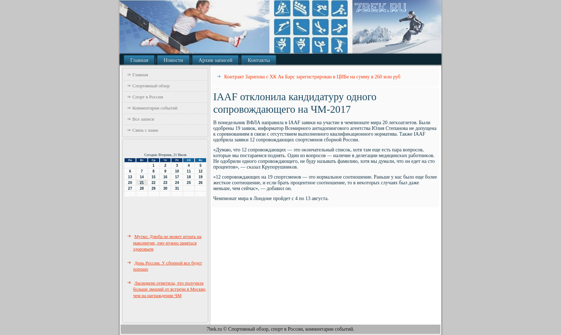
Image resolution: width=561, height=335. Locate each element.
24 (177, 183)
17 (177, 177)
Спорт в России (147, 96)
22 (154, 183)
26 (201, 183)
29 (154, 188)
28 (142, 188)
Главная (139, 60)
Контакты (259, 60)
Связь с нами (145, 130)
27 (130, 188)
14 (142, 177)
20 (130, 183)
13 (130, 177)
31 (177, 188)
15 (154, 177)
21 (142, 183)
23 (165, 183)
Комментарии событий (154, 108)
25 (189, 183)
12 (201, 171)
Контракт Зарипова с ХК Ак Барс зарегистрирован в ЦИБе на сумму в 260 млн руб (312, 76)
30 (165, 188)
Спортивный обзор (151, 85)
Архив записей (216, 60)
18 (189, 177)
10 (177, 171)
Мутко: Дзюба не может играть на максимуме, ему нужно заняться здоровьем (167, 243)
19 (201, 177)
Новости (173, 60)
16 (165, 177)
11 (189, 171)
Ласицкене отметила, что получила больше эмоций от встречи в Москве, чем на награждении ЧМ (169, 289)
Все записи (143, 119)
